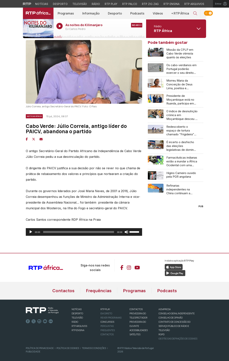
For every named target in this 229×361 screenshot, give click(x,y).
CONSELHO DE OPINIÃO (171, 317)
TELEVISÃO (77, 317)
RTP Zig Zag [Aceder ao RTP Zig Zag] (150, 4)
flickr (51, 321)
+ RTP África (180, 13)
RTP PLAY (105, 309)
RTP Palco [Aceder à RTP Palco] (129, 4)
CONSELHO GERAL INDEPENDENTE (177, 313)
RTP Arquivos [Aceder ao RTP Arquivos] (194, 4)
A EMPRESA (165, 309)
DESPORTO (77, 313)
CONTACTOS (136, 309)
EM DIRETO (106, 313)
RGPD (161, 334)
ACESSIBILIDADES (138, 330)
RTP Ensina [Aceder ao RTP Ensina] (171, 4)
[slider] (78, 232)
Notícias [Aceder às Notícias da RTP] (41, 4)
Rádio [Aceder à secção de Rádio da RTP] (96, 4)
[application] (84, 232)
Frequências (99, 291)
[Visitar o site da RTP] (27, 4)
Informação (91, 13)
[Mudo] (126, 232)
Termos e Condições (94, 348)
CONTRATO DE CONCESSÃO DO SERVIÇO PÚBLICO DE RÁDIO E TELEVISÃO (174, 326)
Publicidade (33, 351)
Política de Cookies (68, 348)
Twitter (34, 321)
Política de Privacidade (40, 348)
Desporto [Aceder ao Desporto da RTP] (60, 4)
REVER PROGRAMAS (110, 317)
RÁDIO (75, 321)
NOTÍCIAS (77, 309)
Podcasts (137, 13)
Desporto (115, 13)
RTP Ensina (78, 330)
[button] (195, 13)
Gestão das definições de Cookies (178, 338)
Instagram (39, 321)
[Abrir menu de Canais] (175, 28)
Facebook (28, 321)
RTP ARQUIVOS (79, 326)
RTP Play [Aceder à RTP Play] (111, 4)
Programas (66, 13)
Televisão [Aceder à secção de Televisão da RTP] (79, 4)
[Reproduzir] (31, 232)
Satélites (134, 334)
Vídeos (158, 13)
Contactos (63, 291)
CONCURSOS (107, 321)
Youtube (45, 321)
